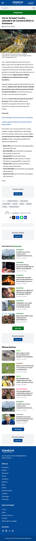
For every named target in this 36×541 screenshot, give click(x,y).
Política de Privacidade (9, 521)
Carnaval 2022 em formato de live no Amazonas (17, 117)
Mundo (4, 488)
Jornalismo (15, 213)
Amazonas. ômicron (13, 201)
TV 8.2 (4, 509)
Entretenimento (7, 490)
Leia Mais (18, 328)
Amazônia (5, 479)
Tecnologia (5, 496)
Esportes (4, 482)
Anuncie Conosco (7, 515)
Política (4, 470)
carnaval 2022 (6, 203)
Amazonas (5, 467)
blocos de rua (23, 201)
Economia (5, 473)
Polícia (4, 476)
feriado (5, 206)
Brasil (3, 485)
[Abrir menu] (2, 3)
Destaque (29, 203)
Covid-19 (15, 203)
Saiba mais (18, 194)
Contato (4, 518)
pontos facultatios (14, 206)
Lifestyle (4, 493)
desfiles (22, 203)
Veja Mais (18, 429)
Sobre (4, 512)
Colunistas (5, 499)
